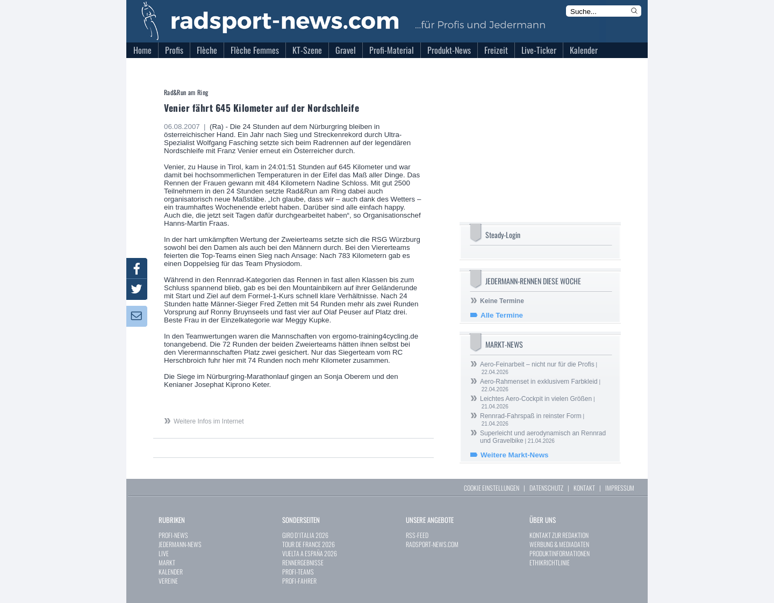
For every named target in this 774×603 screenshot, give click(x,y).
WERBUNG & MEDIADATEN (559, 544)
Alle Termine (502, 315)
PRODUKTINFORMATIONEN (559, 553)
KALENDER (171, 571)
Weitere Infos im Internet (209, 421)
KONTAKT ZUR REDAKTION (559, 535)
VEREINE (168, 580)
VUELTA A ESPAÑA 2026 (309, 553)
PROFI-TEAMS (298, 571)
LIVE (164, 553)
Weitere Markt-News (514, 455)
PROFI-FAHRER (299, 580)
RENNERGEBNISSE (303, 562)
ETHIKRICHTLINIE (549, 562)
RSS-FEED (417, 535)
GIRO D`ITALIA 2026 (305, 535)
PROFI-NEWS (173, 535)
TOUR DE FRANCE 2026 (308, 544)
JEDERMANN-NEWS (180, 544)
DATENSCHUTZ (546, 487)
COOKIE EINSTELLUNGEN (491, 487)
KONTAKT (584, 487)
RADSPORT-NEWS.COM (432, 544)
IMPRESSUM (619, 487)
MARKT (167, 562)
